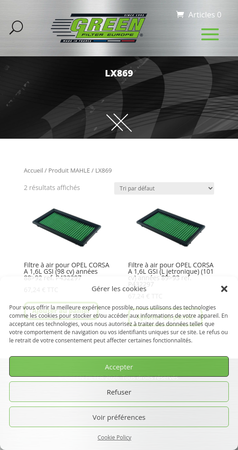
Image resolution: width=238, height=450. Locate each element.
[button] (224, 288)
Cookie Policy (114, 437)
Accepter (119, 366)
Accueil (33, 170)
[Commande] (164, 188)
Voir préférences (119, 417)
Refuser (119, 391)
